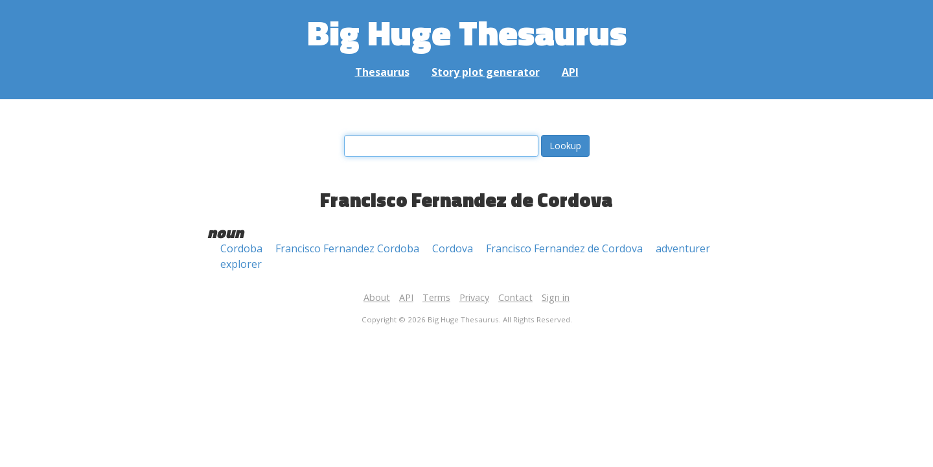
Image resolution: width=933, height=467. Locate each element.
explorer (241, 264)
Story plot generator (486, 72)
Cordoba (241, 248)
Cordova (452, 248)
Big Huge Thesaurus (467, 32)
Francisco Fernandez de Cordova (564, 248)
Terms (436, 297)
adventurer (683, 248)
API (570, 72)
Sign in (556, 297)
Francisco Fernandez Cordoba (347, 248)
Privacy (474, 297)
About (376, 297)
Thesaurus (382, 72)
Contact (515, 297)
